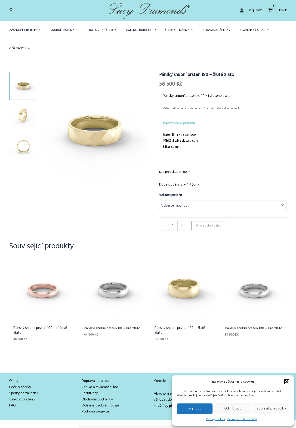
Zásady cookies (215, 419)
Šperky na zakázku (23, 376)
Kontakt (160, 364)
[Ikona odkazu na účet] (242, 10)
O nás (13, 364)
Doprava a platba (95, 364)
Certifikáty (90, 376)
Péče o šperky (20, 370)
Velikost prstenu (170, 176)
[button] (286, 381)
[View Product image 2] (23, 97)
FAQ (12, 388)
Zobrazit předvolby (271, 408)
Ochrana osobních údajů (242, 419)
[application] (43, 30)
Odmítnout (232, 408)
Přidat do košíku (208, 207)
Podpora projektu (95, 394)
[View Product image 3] (23, 128)
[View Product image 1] (23, 67)
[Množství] (173, 207)
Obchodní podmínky (97, 382)
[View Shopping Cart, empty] (270, 10)
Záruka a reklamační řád (100, 370)
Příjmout (194, 408)
